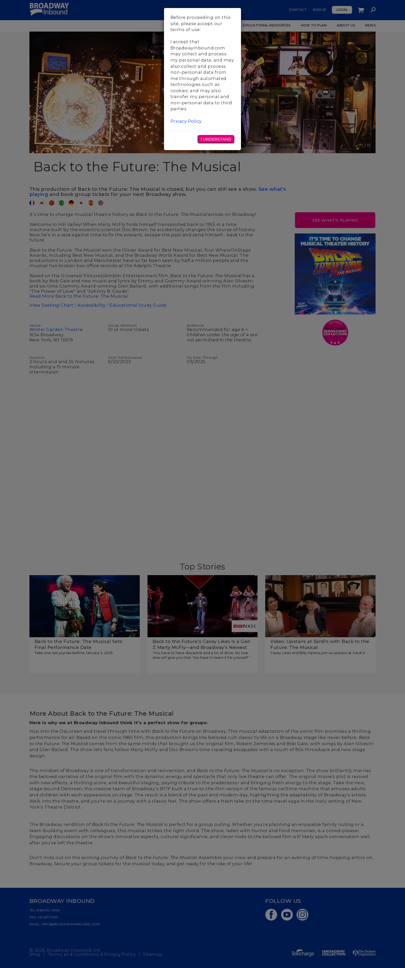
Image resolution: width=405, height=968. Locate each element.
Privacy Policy (186, 121)
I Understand (216, 139)
